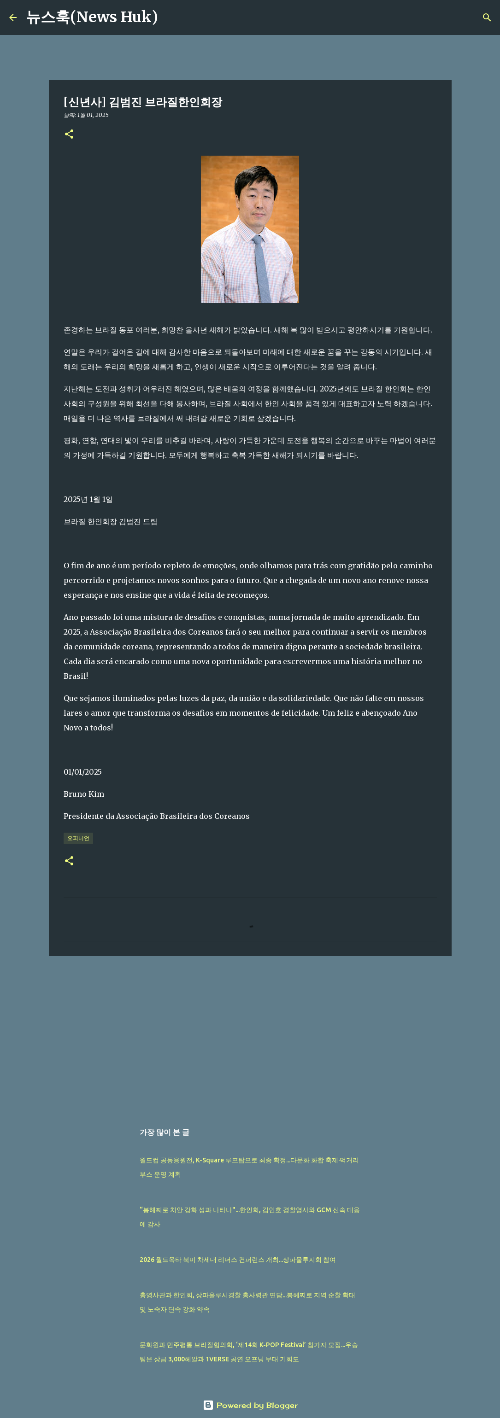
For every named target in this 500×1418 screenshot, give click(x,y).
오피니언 (78, 838)
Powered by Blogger (250, 1405)
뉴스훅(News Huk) (92, 17)
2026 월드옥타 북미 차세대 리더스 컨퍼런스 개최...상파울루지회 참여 (238, 1259)
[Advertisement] (250, 1034)
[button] (69, 134)
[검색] (170, 17)
